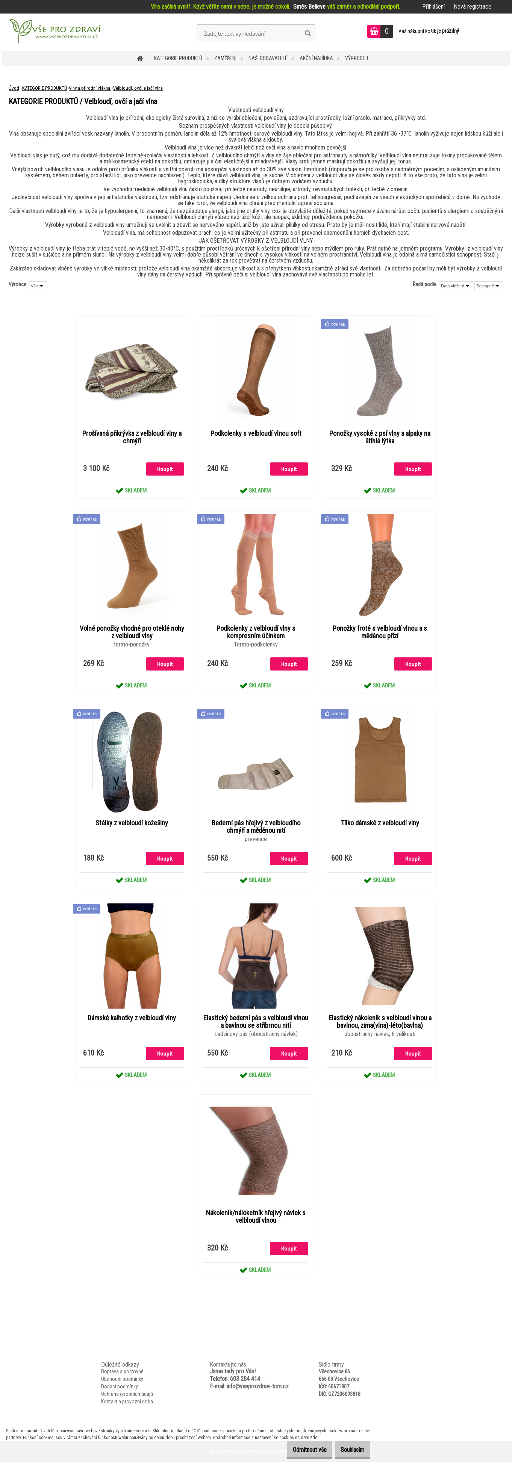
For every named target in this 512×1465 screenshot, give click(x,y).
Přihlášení (433, 6)
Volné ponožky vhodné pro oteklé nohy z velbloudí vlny (132, 632)
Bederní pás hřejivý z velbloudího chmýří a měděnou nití (256, 828)
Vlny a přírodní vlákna (90, 88)
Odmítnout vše (298, 1449)
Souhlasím (349, 1449)
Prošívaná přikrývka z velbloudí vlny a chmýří (132, 437)
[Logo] (54, 32)
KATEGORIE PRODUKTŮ (178, 58)
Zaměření (225, 58)
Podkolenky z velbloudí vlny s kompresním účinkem (256, 632)
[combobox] (456, 285)
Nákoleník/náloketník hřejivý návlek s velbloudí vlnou (256, 1218)
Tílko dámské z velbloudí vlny (380, 824)
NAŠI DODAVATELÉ (268, 58)
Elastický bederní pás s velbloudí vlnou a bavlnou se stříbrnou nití (256, 1023)
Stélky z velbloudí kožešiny (131, 824)
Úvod (14, 88)
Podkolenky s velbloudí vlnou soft (256, 434)
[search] (307, 33)
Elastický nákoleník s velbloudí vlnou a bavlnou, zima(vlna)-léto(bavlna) (380, 1023)
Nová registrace (472, 6)
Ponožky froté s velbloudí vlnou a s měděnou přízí (380, 632)
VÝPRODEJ (356, 58)
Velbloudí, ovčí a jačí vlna (138, 88)
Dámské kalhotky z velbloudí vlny (132, 1020)
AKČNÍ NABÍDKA (316, 58)
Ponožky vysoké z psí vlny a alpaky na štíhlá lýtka (379, 437)
